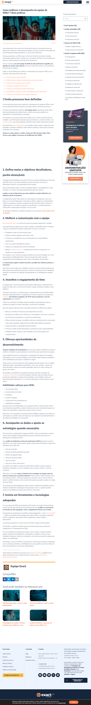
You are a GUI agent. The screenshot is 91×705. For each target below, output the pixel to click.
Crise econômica (70, 36)
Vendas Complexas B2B (72, 53)
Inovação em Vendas (71, 80)
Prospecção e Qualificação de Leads (75, 97)
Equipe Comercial (71, 67)
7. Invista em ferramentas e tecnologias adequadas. (21, 94)
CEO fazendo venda (71, 32)
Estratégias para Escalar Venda (74, 70)
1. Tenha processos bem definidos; (15, 77)
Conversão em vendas (72, 63)
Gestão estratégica (71, 29)
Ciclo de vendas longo (72, 60)
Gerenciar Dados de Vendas (73, 74)
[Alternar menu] (87, 2)
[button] (5, 579)
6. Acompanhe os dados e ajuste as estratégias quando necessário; (26, 91)
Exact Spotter (69, 25)
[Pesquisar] (85, 19)
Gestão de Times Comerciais (73, 77)
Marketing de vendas (71, 87)
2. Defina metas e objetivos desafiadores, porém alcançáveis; (24, 80)
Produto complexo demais (73, 94)
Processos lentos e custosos (73, 90)
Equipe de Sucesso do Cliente (74, 50)
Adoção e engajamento (72, 46)
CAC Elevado (69, 57)
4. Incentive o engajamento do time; (16, 86)
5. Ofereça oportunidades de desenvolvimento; (19, 89)
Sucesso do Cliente (71, 43)
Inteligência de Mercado (72, 84)
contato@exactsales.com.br (46, 666)
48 (42, 664)
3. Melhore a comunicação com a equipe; (17, 83)
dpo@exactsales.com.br (71, 655)
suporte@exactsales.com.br (46, 668)
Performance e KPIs (71, 39)
